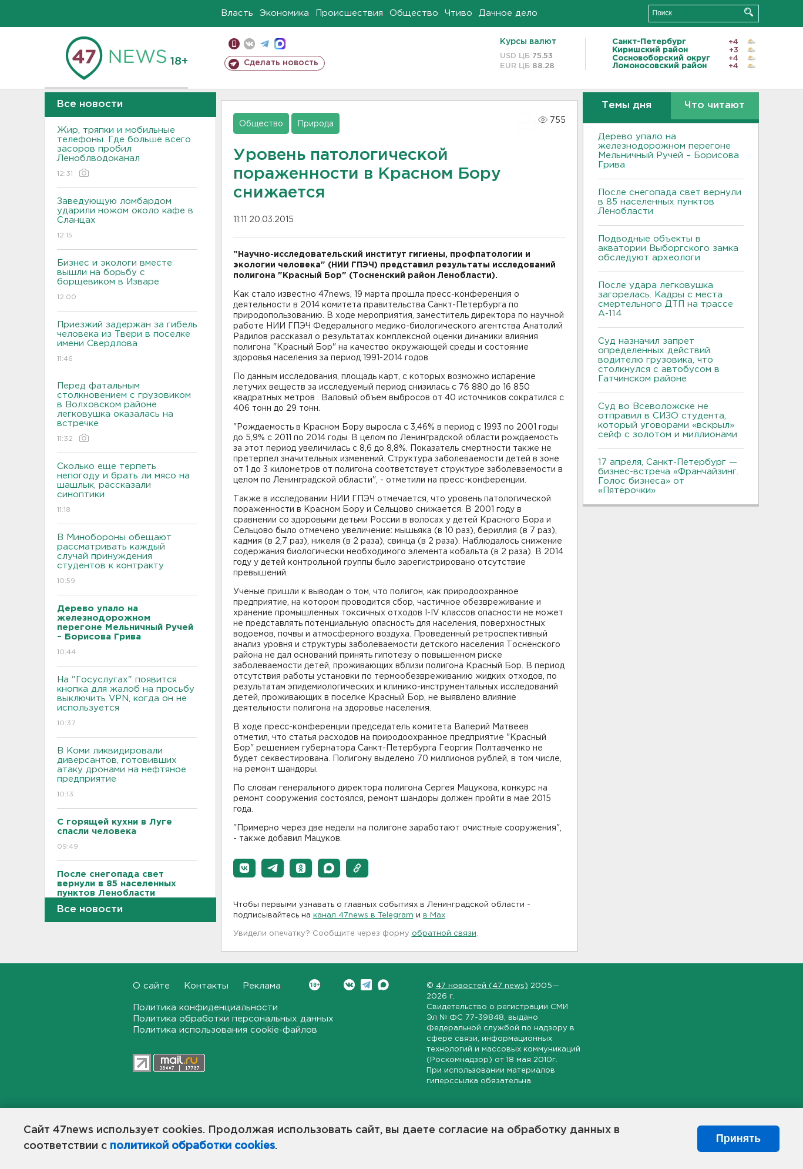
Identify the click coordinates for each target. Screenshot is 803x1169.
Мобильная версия (234, 43)
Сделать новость (281, 62)
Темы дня (626, 105)
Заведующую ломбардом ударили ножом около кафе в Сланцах (127, 218)
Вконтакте (314, 984)
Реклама (262, 986)
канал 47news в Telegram (363, 915)
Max (383, 984)
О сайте (151, 986)
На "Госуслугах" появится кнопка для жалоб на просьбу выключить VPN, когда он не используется (127, 702)
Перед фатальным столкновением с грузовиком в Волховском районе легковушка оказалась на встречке (127, 413)
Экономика (284, 13)
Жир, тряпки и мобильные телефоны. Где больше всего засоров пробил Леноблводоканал (127, 152)
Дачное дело (508, 13)
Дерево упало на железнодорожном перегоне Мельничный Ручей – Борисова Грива (668, 151)
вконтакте (249, 43)
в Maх (434, 915)
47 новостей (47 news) (482, 986)
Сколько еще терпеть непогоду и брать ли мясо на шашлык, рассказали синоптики (127, 489)
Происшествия (349, 13)
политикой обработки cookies (192, 1146)
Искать (748, 12)
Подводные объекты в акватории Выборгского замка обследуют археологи (668, 248)
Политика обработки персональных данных (233, 1019)
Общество (413, 13)
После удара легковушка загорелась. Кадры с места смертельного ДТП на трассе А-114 (665, 299)
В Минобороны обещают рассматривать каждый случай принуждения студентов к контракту (127, 560)
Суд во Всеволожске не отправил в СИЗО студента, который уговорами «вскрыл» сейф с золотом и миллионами (667, 420)
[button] (244, 868)
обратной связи (444, 933)
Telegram (366, 984)
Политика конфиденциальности (205, 1007)
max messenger (279, 43)
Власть (237, 13)
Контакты (206, 986)
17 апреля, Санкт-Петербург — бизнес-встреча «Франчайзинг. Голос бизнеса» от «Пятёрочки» (668, 476)
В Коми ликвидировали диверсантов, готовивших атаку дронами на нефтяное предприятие (127, 773)
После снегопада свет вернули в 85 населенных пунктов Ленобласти (669, 202)
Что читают (714, 105)
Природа (315, 124)
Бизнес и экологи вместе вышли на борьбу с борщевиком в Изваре (127, 280)
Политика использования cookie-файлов (225, 1030)
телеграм (264, 43)
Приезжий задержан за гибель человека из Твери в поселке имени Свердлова (127, 342)
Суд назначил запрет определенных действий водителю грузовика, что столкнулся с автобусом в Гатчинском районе (659, 360)
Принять (738, 1138)
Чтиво (458, 13)
